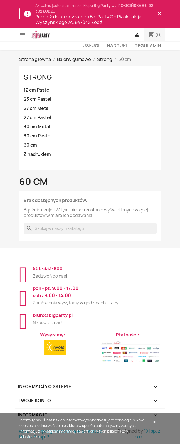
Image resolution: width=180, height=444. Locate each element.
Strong (38, 77)
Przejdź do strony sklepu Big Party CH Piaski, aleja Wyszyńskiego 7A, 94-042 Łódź (88, 19)
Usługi (91, 46)
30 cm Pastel (37, 136)
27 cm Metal (37, 108)
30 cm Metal (37, 127)
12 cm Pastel (37, 90)
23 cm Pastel (37, 99)
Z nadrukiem (37, 154)
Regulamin (148, 46)
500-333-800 (48, 268)
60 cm (30, 145)
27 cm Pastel (37, 117)
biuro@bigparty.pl (53, 315)
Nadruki (117, 46)
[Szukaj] (90, 228)
